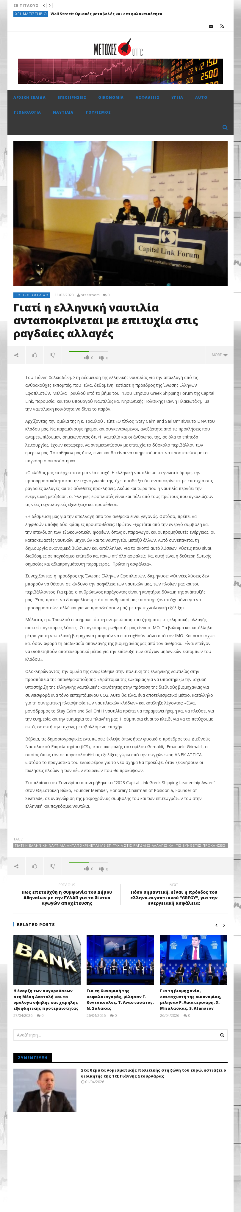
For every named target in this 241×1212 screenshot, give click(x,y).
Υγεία (177, 97)
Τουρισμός (98, 112)
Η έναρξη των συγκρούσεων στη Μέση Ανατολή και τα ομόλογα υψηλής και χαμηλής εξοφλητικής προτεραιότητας (46, 999)
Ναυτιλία (63, 112)
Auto (201, 97)
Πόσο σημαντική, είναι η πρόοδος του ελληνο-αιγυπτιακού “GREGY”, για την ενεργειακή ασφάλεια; (174, 895)
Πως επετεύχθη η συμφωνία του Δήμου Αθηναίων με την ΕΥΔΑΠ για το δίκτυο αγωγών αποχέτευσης (67, 895)
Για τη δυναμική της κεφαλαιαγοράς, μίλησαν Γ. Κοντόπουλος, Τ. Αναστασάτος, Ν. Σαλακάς (120, 999)
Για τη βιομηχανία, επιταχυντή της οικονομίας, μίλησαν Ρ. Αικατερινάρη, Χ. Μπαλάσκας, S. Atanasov (190, 999)
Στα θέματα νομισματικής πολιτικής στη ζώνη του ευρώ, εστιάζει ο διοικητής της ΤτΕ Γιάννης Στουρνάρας (153, 1073)
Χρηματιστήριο (31, 13)
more (220, 354)
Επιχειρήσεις (72, 97)
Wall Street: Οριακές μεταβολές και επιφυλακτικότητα (106, 13)
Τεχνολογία (27, 112)
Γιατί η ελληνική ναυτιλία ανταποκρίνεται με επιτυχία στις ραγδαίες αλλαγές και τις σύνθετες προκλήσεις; (121, 845)
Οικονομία (111, 97)
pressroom (90, 295)
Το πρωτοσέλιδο (31, 295)
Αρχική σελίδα (29, 97)
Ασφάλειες (147, 97)
